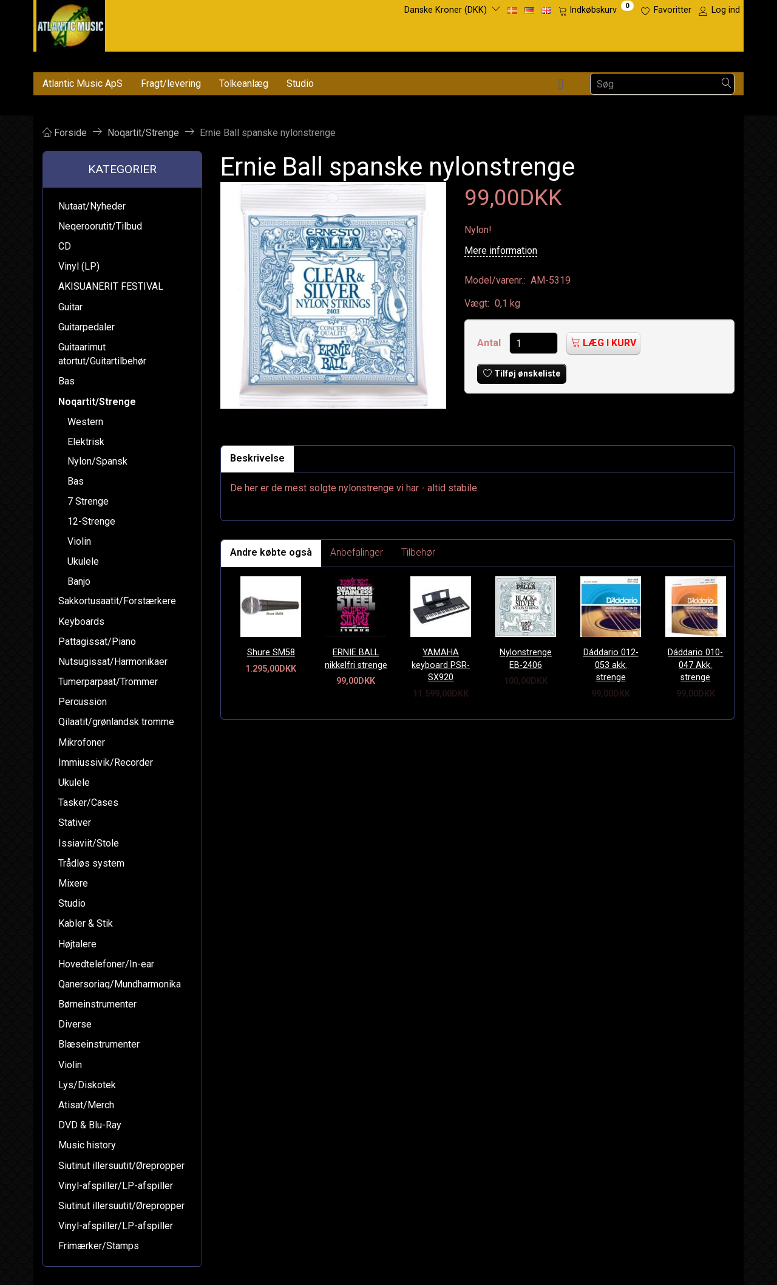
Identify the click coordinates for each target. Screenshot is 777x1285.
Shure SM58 (271, 652)
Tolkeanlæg (243, 83)
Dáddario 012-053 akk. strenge (611, 665)
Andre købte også (271, 552)
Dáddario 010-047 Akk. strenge (695, 665)
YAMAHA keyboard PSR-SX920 (441, 665)
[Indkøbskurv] (596, 10)
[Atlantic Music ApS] (70, 23)
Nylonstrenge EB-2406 (526, 658)
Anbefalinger (356, 552)
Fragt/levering (171, 83)
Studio (300, 83)
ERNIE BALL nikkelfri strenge (356, 658)
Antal (490, 343)
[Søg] (726, 84)
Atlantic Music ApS (82, 83)
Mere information (500, 250)
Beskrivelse (257, 458)
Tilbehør (418, 552)
